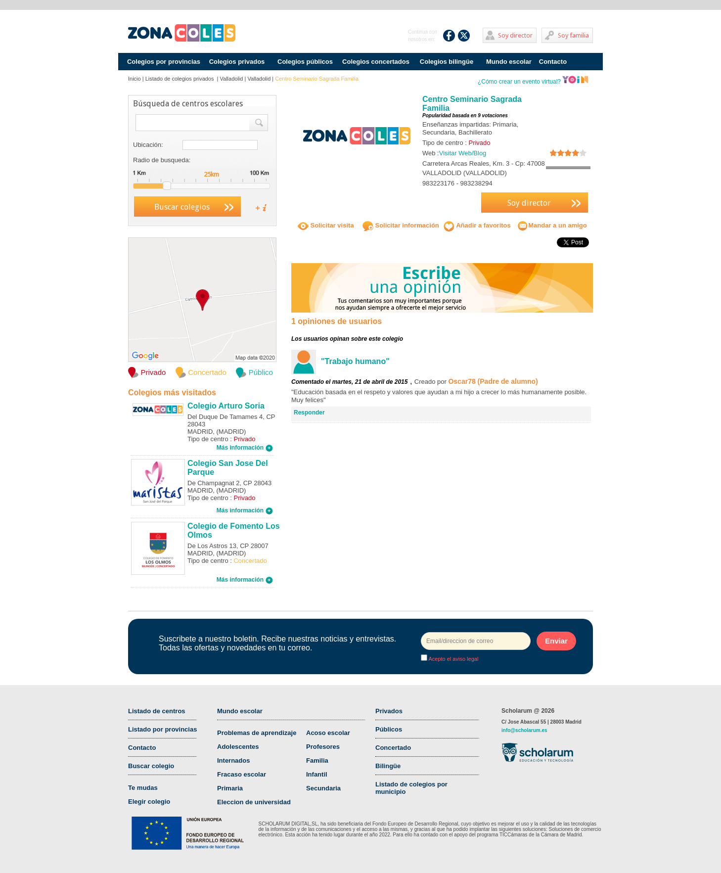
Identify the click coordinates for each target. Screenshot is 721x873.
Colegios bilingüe (446, 61)
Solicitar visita (326, 225)
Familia (317, 760)
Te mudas (143, 787)
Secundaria (323, 788)
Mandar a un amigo (551, 225)
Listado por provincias (162, 729)
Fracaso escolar (241, 774)
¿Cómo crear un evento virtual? (533, 81)
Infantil (316, 774)
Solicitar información (400, 225)
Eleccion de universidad (254, 802)
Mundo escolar (509, 61)
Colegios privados (237, 61)
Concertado (393, 747)
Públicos (388, 729)
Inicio (134, 79)
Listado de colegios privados (180, 79)
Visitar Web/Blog (463, 153)
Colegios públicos (305, 61)
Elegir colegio (149, 801)
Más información (245, 447)
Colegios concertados (375, 61)
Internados (233, 760)
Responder (309, 412)
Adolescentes (238, 746)
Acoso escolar (328, 732)
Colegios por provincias (163, 61)
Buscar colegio (151, 766)
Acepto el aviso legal (452, 659)
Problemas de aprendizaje (256, 732)
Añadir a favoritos (477, 225)
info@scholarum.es (524, 730)
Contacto (553, 61)
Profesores (323, 746)
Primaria (230, 788)
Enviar (556, 641)
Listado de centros (156, 711)
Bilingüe (388, 766)
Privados (389, 711)
